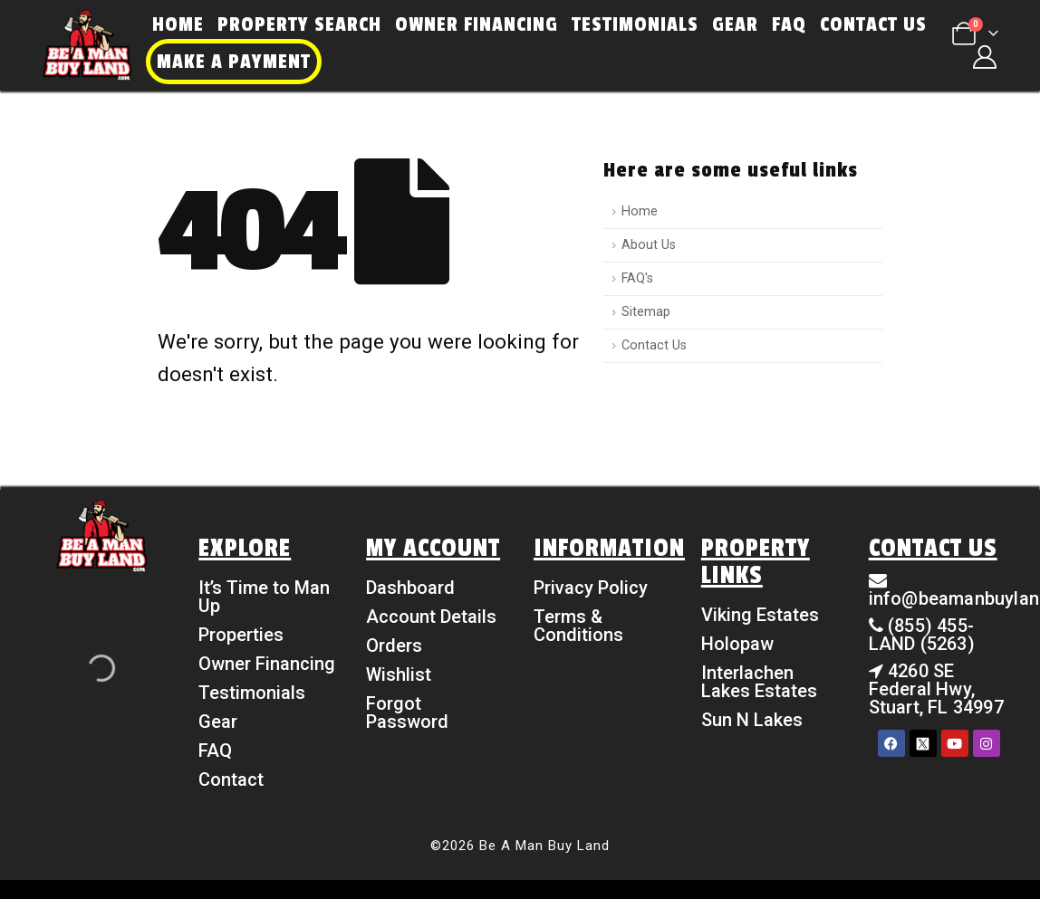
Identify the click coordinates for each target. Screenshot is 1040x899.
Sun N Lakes (752, 720)
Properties (241, 635)
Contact (231, 779)
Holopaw (737, 644)
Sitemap (645, 312)
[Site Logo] (87, 45)
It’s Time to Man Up (264, 597)
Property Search (299, 24)
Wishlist (398, 674)
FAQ (789, 24)
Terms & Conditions (578, 626)
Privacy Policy (591, 587)
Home (178, 24)
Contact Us (873, 24)
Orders (394, 645)
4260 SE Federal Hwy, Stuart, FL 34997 (936, 689)
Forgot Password (407, 712)
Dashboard (410, 587)
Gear (735, 24)
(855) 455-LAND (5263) (922, 635)
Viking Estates (760, 615)
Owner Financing (476, 24)
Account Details (431, 616)
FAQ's (637, 278)
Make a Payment (234, 61)
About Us (648, 245)
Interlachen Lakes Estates (759, 682)
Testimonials (635, 24)
